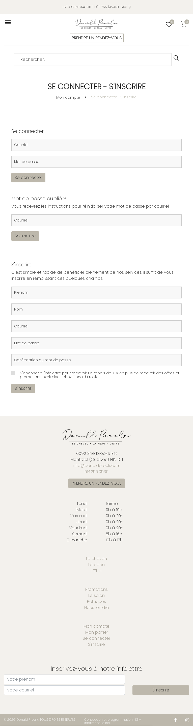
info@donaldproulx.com (96, 465)
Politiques (96, 601)
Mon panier (96, 632)
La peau (96, 565)
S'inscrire (23, 388)
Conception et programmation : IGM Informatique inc (112, 721)
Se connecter (28, 177)
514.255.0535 (96, 471)
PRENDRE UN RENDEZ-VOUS (97, 38)
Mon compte (68, 97)
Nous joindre (96, 607)
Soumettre (25, 236)
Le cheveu (96, 559)
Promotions (96, 589)
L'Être (96, 571)
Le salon (96, 595)
